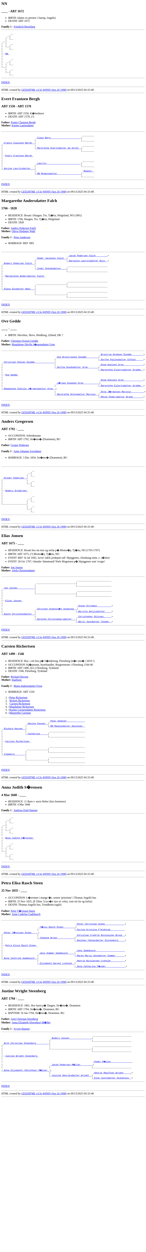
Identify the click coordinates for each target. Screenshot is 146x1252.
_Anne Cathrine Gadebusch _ (20, 1031)
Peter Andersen (22, 254)
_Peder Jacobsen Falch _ (51, 276)
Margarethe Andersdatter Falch (25, 297)
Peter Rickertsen (18, 747)
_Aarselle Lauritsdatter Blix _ (88, 279)
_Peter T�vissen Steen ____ (21, 1000)
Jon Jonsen (17, 609)
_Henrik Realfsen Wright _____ (112, 1152)
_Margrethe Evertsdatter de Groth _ (58, 159)
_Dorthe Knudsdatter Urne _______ (77, 396)
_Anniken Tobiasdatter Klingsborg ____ (100, 1009)
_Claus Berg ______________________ (58, 147)
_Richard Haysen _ (14, 780)
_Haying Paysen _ (37, 774)
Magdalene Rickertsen (22, 756)
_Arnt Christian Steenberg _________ (26, 1119)
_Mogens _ (88, 187)
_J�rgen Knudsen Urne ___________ (78, 414)
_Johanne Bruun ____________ (56, 1006)
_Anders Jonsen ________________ (71, 1113)
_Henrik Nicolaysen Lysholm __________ (100, 1034)
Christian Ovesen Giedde (24, 367)
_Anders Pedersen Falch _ (19, 282)
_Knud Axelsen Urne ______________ (121, 393)
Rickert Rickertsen (20, 750)
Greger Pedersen (20, 478)
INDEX (5, 91)
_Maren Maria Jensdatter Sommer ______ (100, 1028)
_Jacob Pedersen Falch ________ (88, 273)
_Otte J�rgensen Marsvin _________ (122, 423)
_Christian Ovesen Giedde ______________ (28, 390)
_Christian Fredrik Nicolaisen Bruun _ (100, 1003)
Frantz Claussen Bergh (23, 131)
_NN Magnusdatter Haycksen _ (67, 777)
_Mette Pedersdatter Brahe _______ (121, 429)
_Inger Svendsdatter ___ (51, 288)
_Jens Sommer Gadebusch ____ (56, 1025)
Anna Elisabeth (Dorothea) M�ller (31, 1096)
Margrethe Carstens (20, 762)
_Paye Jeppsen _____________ (67, 771)
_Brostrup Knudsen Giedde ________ (121, 380)
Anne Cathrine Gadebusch (26, 981)
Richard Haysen (19, 726)
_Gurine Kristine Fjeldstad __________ (100, 997)
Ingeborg (16, 729)
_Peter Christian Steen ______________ (100, 991)
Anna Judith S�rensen (20, 900)
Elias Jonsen (13, 647)
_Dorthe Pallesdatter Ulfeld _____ (121, 386)
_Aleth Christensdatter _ (19, 662)
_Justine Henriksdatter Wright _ (71, 1155)
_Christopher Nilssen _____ (94, 665)
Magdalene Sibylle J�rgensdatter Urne (33, 370)
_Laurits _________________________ (58, 178)
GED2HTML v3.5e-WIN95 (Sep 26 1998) (44, 98)
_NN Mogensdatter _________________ (58, 190)
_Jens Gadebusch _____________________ (100, 1021)
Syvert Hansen (22, 1102)
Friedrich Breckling (24, 26)
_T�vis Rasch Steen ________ (57, 994)
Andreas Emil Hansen (25, 869)
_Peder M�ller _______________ (113, 1140)
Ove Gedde (12, 405)
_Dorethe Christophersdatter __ (56, 668)
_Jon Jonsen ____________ (19, 631)
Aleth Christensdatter (23, 612)
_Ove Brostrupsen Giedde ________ (77, 383)
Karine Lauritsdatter (23, 134)
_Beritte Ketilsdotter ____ (94, 659)
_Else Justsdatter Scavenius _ (112, 1159)
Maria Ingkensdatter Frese (28, 736)
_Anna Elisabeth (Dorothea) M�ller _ (27, 1149)
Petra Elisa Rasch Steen (21, 1015)
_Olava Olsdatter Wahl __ (19, 313)
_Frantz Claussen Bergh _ (19, 153)
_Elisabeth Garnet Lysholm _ (56, 1037)
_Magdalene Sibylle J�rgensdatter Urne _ (29, 420)
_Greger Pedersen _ (15, 513)
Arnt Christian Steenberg (24, 1093)
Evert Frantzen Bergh (19, 168)
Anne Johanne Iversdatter (28, 484)
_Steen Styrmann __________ (94, 653)
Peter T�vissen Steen (23, 977)
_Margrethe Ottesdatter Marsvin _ (77, 426)
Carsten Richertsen (20, 753)
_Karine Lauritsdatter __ (19, 184)
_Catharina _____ (37, 786)
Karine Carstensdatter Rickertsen (27, 759)
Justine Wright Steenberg (21, 1134)
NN (7, 58)
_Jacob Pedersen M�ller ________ (72, 1143)
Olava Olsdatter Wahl (23, 248)
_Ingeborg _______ (14, 811)
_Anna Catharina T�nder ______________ (101, 1040)
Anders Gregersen (16, 528)
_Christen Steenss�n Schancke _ (56, 656)
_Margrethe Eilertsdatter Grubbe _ (121, 399)
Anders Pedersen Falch (23, 245)
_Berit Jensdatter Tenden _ (94, 671)
